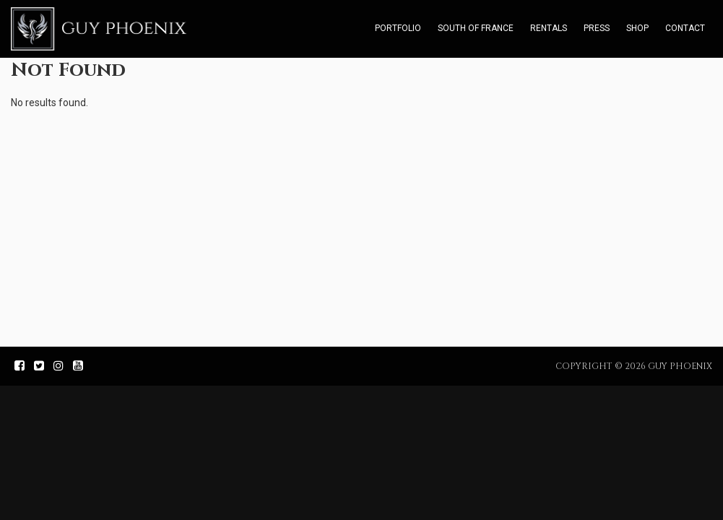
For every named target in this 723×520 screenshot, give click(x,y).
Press (597, 28)
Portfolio (398, 28)
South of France (476, 28)
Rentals (548, 28)
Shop (637, 28)
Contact (685, 28)
